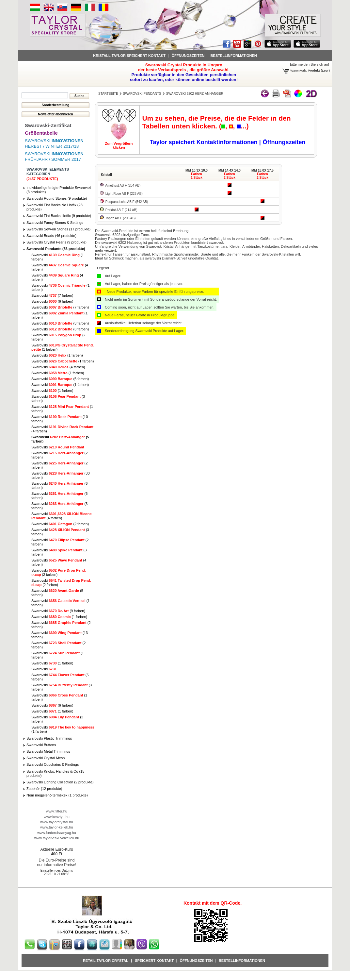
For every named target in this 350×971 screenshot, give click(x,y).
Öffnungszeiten (187, 56)
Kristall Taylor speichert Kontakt (129, 56)
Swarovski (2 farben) (60, 524)
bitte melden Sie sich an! (309, 64)
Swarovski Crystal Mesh (45, 758)
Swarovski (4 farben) (58, 367)
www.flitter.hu (56, 811)
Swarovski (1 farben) (57, 355)
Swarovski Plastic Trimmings (49, 738)
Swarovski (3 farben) (60, 323)
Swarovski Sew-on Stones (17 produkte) (58, 229)
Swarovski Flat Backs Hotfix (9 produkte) (58, 216)
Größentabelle (41, 133)
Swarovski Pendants (142, 93)
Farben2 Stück (229, 175)
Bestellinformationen (234, 56)
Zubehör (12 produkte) (44, 789)
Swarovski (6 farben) (52, 301)
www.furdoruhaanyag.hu (56, 833)
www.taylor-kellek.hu (56, 827)
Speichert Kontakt (154, 961)
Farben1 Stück (196, 175)
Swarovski (57, 447)
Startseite (108, 93)
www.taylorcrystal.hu (56, 822)
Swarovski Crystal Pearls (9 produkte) (56, 242)
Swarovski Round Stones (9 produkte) (56, 198)
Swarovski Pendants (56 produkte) (55, 249)
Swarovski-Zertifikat (48, 125)
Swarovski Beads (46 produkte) (51, 236)
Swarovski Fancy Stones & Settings (54, 223)
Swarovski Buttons (41, 745)
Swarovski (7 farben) (52, 295)
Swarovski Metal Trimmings (48, 751)
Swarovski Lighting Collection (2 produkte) (59, 782)
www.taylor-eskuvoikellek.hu (56, 838)
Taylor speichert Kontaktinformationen (204, 142)
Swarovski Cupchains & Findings (52, 764)
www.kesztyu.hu (57, 817)
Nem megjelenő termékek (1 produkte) (57, 795)
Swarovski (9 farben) (58, 611)
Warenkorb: (298, 70)
